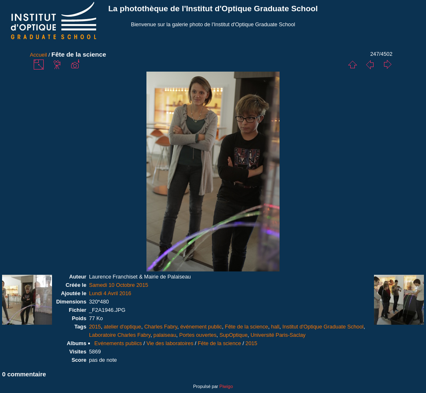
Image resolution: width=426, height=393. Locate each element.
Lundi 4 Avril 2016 (110, 293)
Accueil (38, 55)
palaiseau (165, 335)
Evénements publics (118, 343)
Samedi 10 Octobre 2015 (118, 285)
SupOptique (233, 335)
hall (275, 326)
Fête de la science (246, 326)
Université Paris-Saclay (277, 335)
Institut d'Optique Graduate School (323, 326)
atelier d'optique (122, 326)
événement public (201, 326)
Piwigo (226, 386)
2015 (95, 326)
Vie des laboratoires (169, 343)
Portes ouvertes (198, 335)
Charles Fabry (160, 326)
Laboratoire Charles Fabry (120, 335)
